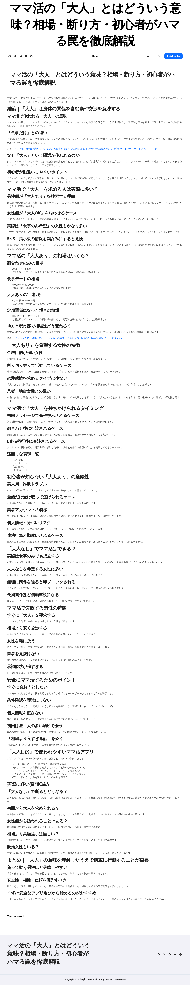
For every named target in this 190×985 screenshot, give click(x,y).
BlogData (104, 980)
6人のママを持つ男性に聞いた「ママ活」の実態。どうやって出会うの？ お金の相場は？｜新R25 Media (68, 338)
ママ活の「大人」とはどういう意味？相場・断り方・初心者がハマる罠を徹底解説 (95, 25)
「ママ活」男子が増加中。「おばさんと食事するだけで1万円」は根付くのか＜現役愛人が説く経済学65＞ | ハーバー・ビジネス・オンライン (88, 149)
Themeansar (119, 980)
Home (95, 56)
